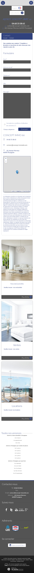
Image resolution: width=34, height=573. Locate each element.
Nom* (5, 59)
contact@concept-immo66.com (18, 26)
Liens (24, 559)
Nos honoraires (19, 559)
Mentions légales (11, 559)
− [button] (5, 161)
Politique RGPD (20, 561)
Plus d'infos (27, 297)
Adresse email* (8, 67)
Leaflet (13, 191)
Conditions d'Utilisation (18, 229)
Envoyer (24, 129)
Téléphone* (6, 75)
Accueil (5, 38)
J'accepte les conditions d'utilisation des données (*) (17, 124)
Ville (4, 83)
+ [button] (5, 158)
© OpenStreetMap (26, 191)
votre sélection (15, 13)
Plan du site (4, 559)
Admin (27, 559)
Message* (6, 92)
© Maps (18, 191)
